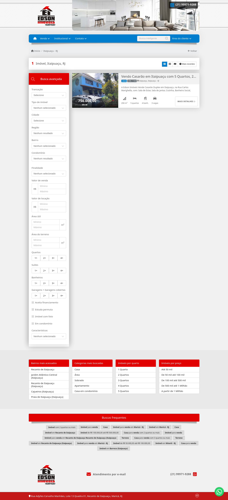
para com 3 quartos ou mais (152, 438)
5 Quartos (123, 391)
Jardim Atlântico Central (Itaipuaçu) (44, 376)
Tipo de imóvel (40, 102)
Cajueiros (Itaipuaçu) (42, 391)
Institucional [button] (61, 38)
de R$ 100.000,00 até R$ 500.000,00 (99, 432)
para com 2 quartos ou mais (142, 432)
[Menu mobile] (35, 38)
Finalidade (37, 167)
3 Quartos (123, 380)
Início (35, 50)
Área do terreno (40, 234)
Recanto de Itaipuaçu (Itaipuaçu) (42, 385)
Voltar (192, 50)
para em (128, 427)
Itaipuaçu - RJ (50, 50)
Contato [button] (79, 38)
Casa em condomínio (86, 391)
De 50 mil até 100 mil (172, 374)
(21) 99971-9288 (186, 4)
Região (35, 127)
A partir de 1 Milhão (172, 391)
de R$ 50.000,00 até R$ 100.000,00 (131, 443)
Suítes (35, 264)
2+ (44, 257)
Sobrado (79, 380)
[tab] (49, 79)
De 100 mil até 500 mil (173, 380)
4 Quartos (123, 385)
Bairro (35, 140)
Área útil (36, 216)
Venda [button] (43, 38)
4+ (61, 257)
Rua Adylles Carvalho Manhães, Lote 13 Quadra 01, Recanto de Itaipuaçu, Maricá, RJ (75, 496)
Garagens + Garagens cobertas (48, 289)
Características (40, 330)
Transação (37, 89)
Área (77, 374)
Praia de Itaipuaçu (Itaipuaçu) (47, 396)
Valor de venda (40, 180)
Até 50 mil (166, 369)
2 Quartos (123, 374)
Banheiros (37, 277)
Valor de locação (41, 198)
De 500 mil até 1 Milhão (174, 385)
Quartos (36, 252)
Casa (77, 369)
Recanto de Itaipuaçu (42, 369)
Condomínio (38, 152)
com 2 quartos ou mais (61, 427)
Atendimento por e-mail (106, 474)
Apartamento (82, 385)
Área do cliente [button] (180, 38)
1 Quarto (123, 369)
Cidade (35, 114)
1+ (36, 257)
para (89, 427)
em (159, 427)
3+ (53, 257)
